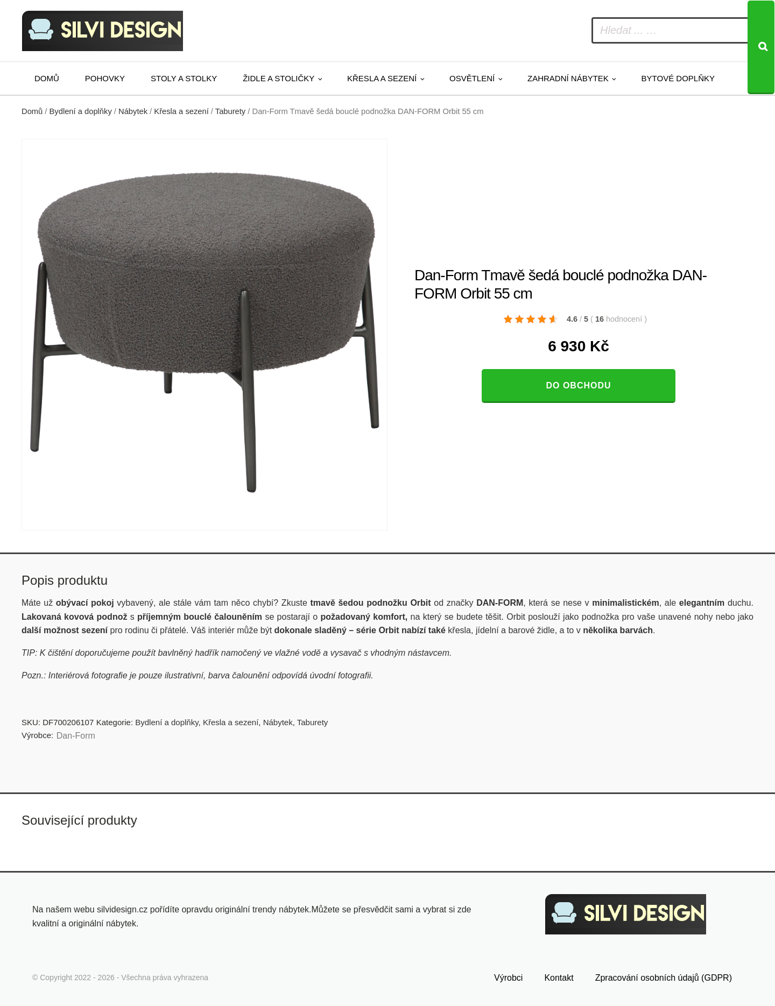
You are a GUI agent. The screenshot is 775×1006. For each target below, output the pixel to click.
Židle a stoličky (278, 78)
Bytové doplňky (678, 78)
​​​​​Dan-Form (76, 735)
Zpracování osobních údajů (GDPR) (663, 977)
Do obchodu (578, 385)
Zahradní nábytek (568, 78)
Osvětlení (472, 78)
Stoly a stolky (184, 78)
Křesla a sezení (382, 78)
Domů (46, 78)
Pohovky (105, 78)
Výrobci (508, 977)
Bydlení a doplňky (81, 111)
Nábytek (132, 111)
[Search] (761, 47)
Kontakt (558, 977)
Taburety (230, 111)
